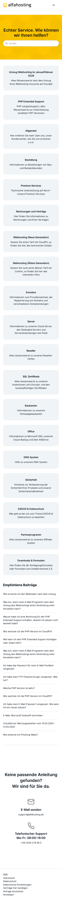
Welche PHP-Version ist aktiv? (19, 688)
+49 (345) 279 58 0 (31, 842)
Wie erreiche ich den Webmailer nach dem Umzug (29, 594)
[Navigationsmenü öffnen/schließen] (53, 5)
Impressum (9, 878)
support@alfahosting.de (31, 814)
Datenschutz (9, 881)
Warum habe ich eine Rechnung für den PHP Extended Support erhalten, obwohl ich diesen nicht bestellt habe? (30, 620)
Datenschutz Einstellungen (17, 884)
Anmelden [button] (8, 894)
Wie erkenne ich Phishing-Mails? (20, 734)
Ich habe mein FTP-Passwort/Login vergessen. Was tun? (30, 678)
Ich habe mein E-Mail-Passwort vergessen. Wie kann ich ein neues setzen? (31, 706)
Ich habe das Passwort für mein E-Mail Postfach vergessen (28, 667)
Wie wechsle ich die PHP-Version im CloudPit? (27, 631)
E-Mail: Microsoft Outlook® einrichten (23, 715)
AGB (5, 874)
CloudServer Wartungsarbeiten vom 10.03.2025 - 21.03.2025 (29, 725)
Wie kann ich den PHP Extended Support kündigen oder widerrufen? (30, 641)
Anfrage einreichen (13, 891)
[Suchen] (31, 43)
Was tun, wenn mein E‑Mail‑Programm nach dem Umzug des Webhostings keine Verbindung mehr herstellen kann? (29, 605)
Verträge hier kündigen (15, 888)
